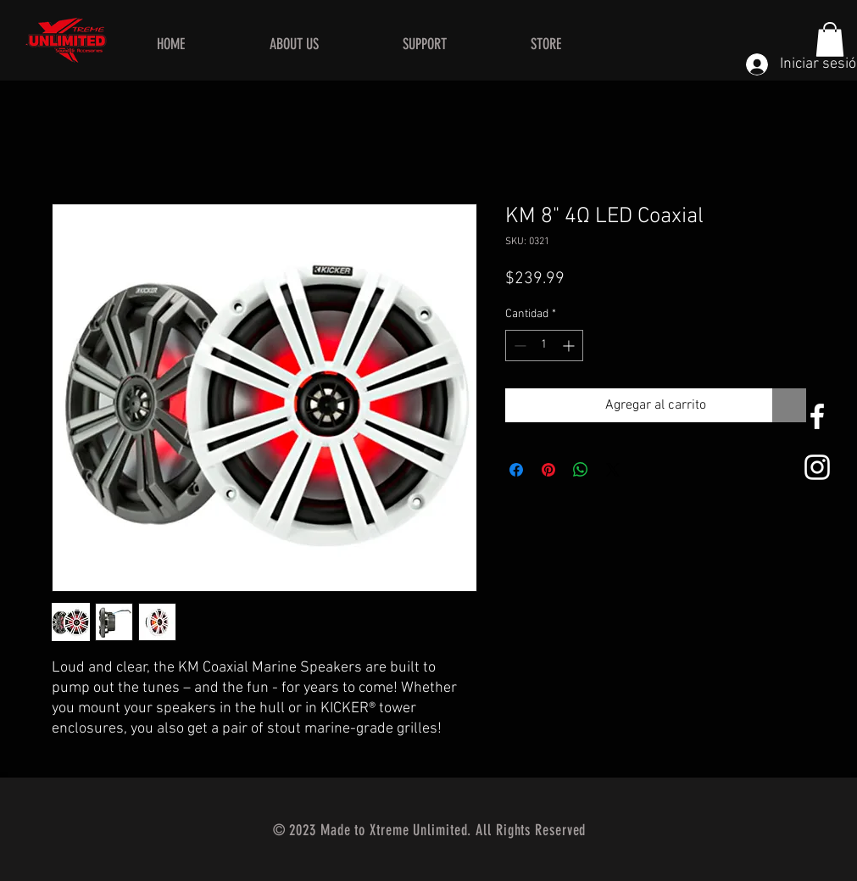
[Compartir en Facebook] (516, 470)
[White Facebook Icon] (817, 416)
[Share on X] (613, 470)
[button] (829, 39)
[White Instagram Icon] (817, 467)
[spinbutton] (544, 345)
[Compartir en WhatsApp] (580, 470)
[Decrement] (518, 345)
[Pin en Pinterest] (548, 470)
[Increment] (570, 345)
